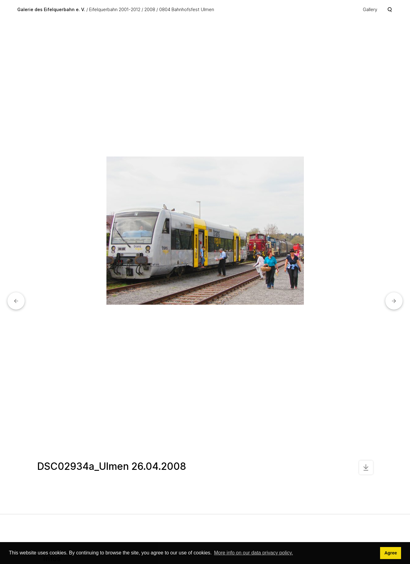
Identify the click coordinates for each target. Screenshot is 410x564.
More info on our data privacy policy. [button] (253, 552)
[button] (16, 301)
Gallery (370, 9)
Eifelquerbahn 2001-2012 (114, 9)
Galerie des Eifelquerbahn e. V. (51, 9)
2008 (149, 9)
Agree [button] (390, 552)
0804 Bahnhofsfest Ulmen (186, 9)
